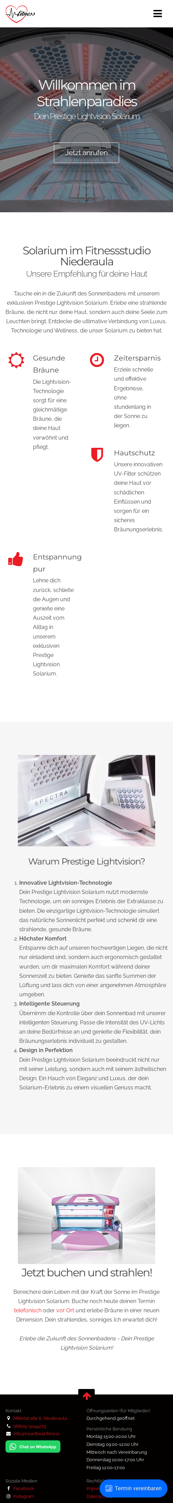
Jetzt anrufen (86, 152)
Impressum (98, 1488)
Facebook (19, 1488)
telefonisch (28, 1310)
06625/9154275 (29, 1426)
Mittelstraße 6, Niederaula (40, 1418)
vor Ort (65, 1310)
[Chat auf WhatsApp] (32, 1451)
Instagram (19, 1496)
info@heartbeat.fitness (36, 1433)
